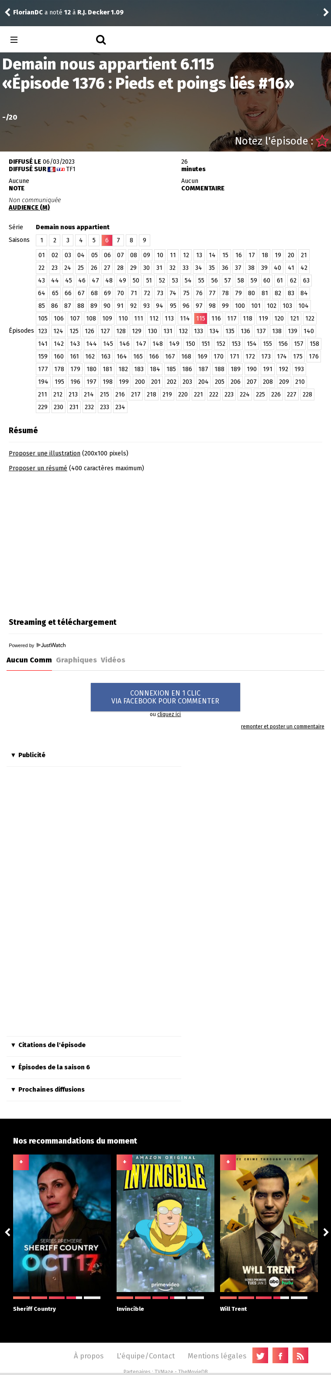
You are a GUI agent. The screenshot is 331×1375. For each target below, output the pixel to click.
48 (109, 280)
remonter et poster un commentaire (282, 727)
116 (216, 318)
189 (236, 369)
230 (58, 407)
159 (43, 356)
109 (107, 318)
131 (167, 331)
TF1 (71, 169)
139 (292, 331)
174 (282, 356)
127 (105, 331)
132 (183, 331)
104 (303, 306)
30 (146, 268)
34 (198, 268)
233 (104, 407)
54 (188, 280)
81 (265, 293)
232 (89, 407)
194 (43, 382)
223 (229, 394)
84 (304, 293)
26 (94, 268)
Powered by (37, 645)
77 (212, 293)
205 (219, 382)
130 (152, 331)
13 (199, 255)
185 (171, 369)
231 (74, 407)
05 (94, 255)
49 (122, 280)
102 (271, 306)
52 (162, 280)
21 (304, 255)
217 (136, 394)
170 (219, 356)
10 (160, 255)
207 (252, 382)
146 (124, 344)
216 (120, 394)
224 (245, 394)
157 (298, 344)
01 (41, 255)
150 (190, 344)
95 (173, 306)
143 (75, 344)
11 (173, 255)
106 (59, 318)
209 (284, 382)
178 (59, 369)
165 (138, 356)
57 (227, 280)
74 (172, 293)
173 (266, 356)
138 (277, 331)
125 (74, 331)
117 (232, 318)
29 (133, 268)
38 (251, 268)
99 (225, 306)
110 (123, 318)
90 (106, 306)
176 (314, 356)
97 (199, 306)
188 (219, 369)
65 (55, 293)
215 (104, 394)
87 (67, 306)
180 (91, 369)
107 (75, 318)
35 (212, 268)
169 (202, 356)
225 (260, 394)
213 (73, 394)
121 (294, 318)
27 (107, 268)
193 (299, 369)
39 (264, 268)
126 (89, 331)
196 (75, 382)
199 (124, 382)
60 (266, 280)
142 (59, 344)
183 (139, 369)
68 (94, 293)
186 (187, 369)
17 (251, 255)
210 (300, 382)
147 (141, 344)
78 (225, 293)
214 (89, 394)
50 (136, 280)
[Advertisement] (82, 542)
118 (247, 318)
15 (225, 255)
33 (186, 268)
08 (133, 255)
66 (68, 293)
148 (157, 344)
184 (155, 369)
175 (298, 356)
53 (175, 280)
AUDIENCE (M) (29, 207)
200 (140, 382)
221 (198, 394)
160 (59, 356)
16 (238, 255)
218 (151, 394)
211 (42, 394)
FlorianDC (28, 12)
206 (236, 382)
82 (278, 293)
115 (200, 318)
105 (43, 318)
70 (120, 293)
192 (283, 369)
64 (41, 293)
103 (287, 306)
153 (236, 344)
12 (186, 255)
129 (136, 331)
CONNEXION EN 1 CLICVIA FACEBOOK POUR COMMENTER (165, 697)
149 (174, 344)
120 (279, 318)
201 (156, 382)
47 (95, 280)
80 (251, 293)
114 (185, 318)
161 (74, 356)
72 (147, 293)
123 (42, 331)
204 (203, 382)
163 (105, 356)
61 (280, 280)
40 (277, 268)
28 (120, 268)
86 (54, 306)
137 (261, 331)
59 (254, 280)
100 (240, 306)
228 (307, 394)
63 (306, 280)
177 (43, 369)
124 (58, 331)
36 (225, 268)
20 (291, 255)
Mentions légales (217, 1355)
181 (107, 369)
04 (81, 255)
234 (120, 407)
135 (229, 331)
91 (120, 306)
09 (146, 255)
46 (82, 280)
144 (91, 344)
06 (107, 255)
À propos (88, 1355)
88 (80, 306)
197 (91, 382)
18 (265, 255)
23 (55, 268)
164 (122, 356)
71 (134, 293)
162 (90, 356)
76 (199, 293)
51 (149, 280)
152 (220, 344)
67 (81, 293)
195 (59, 382)
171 (234, 356)
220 (183, 394)
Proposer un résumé (38, 468)
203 (187, 382)
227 (292, 394)
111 (138, 318)
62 (293, 280)
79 (238, 293)
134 (214, 331)
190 (252, 369)
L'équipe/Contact (146, 1355)
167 (170, 356)
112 (154, 318)
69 (107, 293)
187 (203, 369)
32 (172, 268)
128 (121, 331)
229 (43, 407)
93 (146, 306)
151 (205, 344)
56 (214, 280)
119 (263, 318)
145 (108, 344)
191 (267, 369)
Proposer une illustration (44, 453)
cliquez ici (169, 714)
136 (245, 331)
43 (41, 280)
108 (91, 318)
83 (291, 293)
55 (201, 280)
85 (41, 306)
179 (75, 369)
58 (241, 280)
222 (213, 394)
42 (303, 268)
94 (159, 306)
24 (67, 268)
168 (186, 356)
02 (55, 255)
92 (133, 306)
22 (41, 268)
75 (186, 293)
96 (186, 306)
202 (171, 382)
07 (120, 255)
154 (252, 344)
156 (283, 344)
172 (250, 356)
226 (276, 394)
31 (159, 268)
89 (93, 306)
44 (55, 280)
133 (198, 331)
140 (308, 331)
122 (309, 318)
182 (123, 369)
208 (268, 382)
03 (68, 255)
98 (212, 306)
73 (160, 293)
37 (238, 268)
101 (256, 306)
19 (278, 255)
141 (43, 344)
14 (212, 255)
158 (314, 344)
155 (267, 344)
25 (81, 268)
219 (167, 394)
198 (108, 382)
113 (169, 318)
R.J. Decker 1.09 (100, 12)
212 (57, 394)
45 (68, 280)
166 (154, 356)
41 (291, 268)
